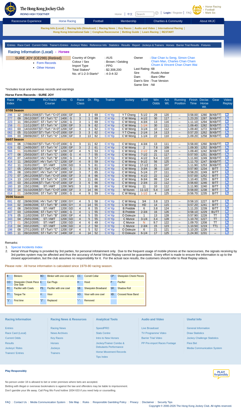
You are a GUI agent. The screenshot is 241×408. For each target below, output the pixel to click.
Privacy (134, 402)
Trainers (55, 353)
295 (10, 172)
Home (118, 14)
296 (10, 115)
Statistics (113, 45)
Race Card (23, 45)
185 (10, 182)
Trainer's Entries (58, 45)
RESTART (168, 32)
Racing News (107, 28)
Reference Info (98, 45)
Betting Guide (130, 32)
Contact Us (20, 402)
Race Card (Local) (15, 333)
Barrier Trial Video (151, 338)
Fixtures (205, 45)
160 (10, 186)
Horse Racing (213, 6)
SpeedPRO (102, 328)
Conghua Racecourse (105, 32)
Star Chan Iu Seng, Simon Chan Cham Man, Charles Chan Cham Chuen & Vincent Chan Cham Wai (174, 61)
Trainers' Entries (14, 353)
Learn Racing (150, 32)
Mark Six (210, 12)
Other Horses (46, 67)
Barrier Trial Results (187, 45)
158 (10, 125)
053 (10, 190)
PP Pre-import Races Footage (158, 343)
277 (10, 118)
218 (10, 226)
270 (10, 175)
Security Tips (165, 402)
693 (10, 144)
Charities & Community (168, 21)
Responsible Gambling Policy (109, 402)
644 (10, 205)
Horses (169, 45)
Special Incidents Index (27, 247)
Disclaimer (148, 402)
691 (10, 201)
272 (10, 222)
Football (209, 9)
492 (10, 208)
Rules (86, 402)
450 (10, 158)
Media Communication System (204, 348)
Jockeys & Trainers (152, 45)
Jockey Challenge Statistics (202, 338)
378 (10, 215)
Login (167, 12)
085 (10, 233)
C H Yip (109, 115)
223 (10, 122)
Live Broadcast (150, 328)
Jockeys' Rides (79, 45)
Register (177, 12)
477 (10, 154)
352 (10, 165)
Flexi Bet (192, 343)
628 (10, 147)
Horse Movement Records (111, 351)
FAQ (188, 12)
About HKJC (207, 21)
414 (10, 161)
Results (125, 45)
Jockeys (55, 348)
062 (10, 132)
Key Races (125, 28)
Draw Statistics (195, 333)
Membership (128, 21)
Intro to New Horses (107, 338)
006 (10, 136)
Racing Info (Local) (52, 28)
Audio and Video (145, 28)
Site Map (74, 402)
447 (10, 212)
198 (10, 229)
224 (10, 179)
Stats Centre (103, 333)
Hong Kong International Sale (71, 32)
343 (10, 219)
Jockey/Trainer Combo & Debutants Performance (110, 345)
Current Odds (39, 45)
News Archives (59, 333)
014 (10, 193)
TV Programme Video (153, 333)
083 (10, 129)
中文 (130, 14)
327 (10, 168)
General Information (198, 328)
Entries (11, 45)
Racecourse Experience (26, 21)
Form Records (46, 63)
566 (10, 151)
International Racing (170, 28)
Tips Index (102, 356)
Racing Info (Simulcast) (81, 28)
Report (135, 45)
